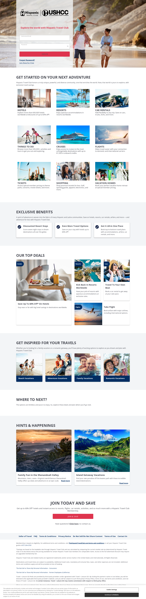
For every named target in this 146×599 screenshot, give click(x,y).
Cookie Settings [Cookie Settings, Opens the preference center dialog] (112, 589)
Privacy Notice (64, 536)
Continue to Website (112, 595)
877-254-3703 (26, 545)
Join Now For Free (26, 63)
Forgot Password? (27, 60)
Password (24, 44)
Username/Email (26, 36)
